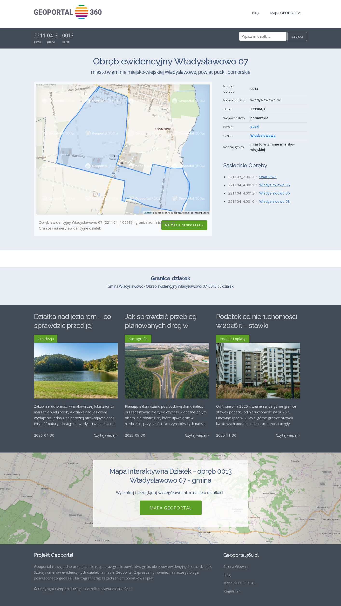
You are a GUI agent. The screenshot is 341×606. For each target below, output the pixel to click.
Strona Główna (235, 566)
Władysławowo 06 (274, 193)
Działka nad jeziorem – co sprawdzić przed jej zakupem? (72, 325)
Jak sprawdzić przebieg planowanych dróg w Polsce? (161, 325)
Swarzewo (268, 176)
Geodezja (46, 338)
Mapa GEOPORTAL (286, 12)
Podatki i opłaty (233, 338)
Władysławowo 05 (274, 184)
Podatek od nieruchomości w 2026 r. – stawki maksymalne (256, 325)
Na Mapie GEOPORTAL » (184, 225)
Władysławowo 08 (274, 201)
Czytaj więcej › (106, 435)
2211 (40, 35)
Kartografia (138, 338)
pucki (254, 127)
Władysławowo (263, 135)
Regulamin (231, 591)
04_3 (52, 35)
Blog (255, 12)
